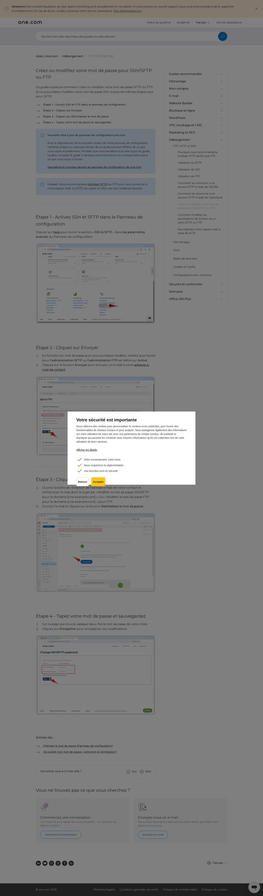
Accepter (98, 482)
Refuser (82, 482)
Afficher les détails (86, 449)
